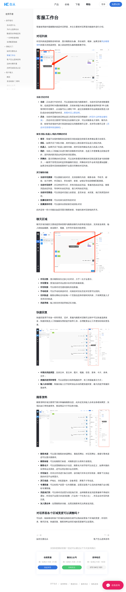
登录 (103, 4)
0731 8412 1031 (96, 567)
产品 (56, 4)
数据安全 (74, 584)
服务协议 (84, 584)
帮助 (88, 4)
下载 (77, 4)
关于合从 (53, 584)
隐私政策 (94, 584)
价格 (67, 4)
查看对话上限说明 (72, 113)
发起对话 (47, 567)
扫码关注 (71, 567)
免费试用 (116, 4)
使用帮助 (63, 584)
